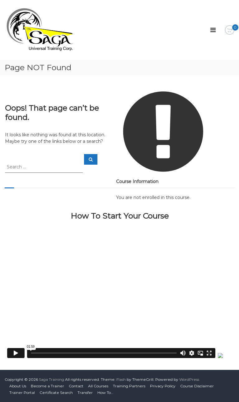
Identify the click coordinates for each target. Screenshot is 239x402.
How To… (105, 392)
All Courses (98, 386)
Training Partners (129, 386)
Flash (121, 379)
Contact (76, 386)
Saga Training (51, 379)
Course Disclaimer (197, 386)
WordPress (189, 379)
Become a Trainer (47, 386)
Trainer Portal (22, 392)
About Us (17, 386)
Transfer (85, 392)
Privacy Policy (163, 386)
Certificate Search (56, 392)
